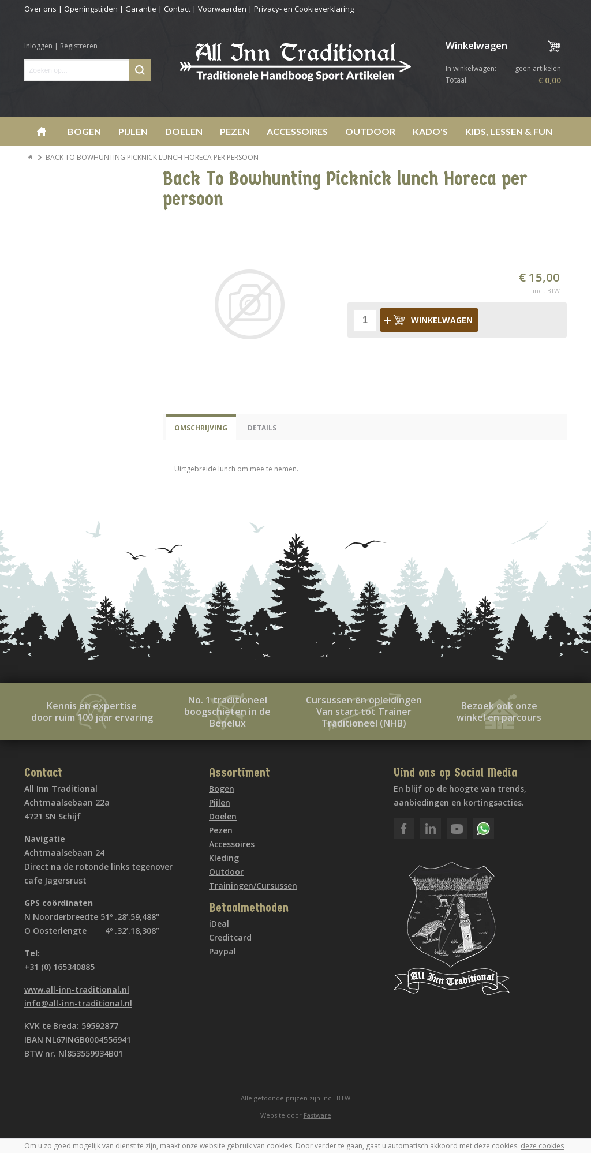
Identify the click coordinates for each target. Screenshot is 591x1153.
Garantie (140, 8)
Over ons (40, 8)
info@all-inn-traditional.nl (78, 1003)
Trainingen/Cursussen (253, 885)
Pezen (234, 131)
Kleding (224, 857)
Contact (177, 8)
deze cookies (542, 1146)
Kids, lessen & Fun (508, 131)
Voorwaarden (222, 8)
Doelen (184, 131)
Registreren (79, 46)
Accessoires (297, 131)
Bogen (84, 131)
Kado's (430, 131)
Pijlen (133, 131)
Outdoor (370, 131)
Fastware (317, 1115)
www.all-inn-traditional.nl (76, 989)
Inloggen (38, 46)
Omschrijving (200, 428)
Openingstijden (91, 8)
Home (41, 131)
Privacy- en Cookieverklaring (304, 8)
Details (262, 428)
